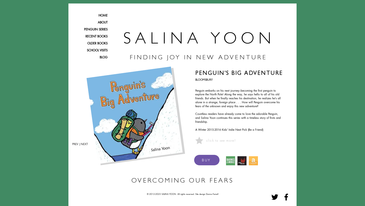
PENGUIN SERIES (96, 29)
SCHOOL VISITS (97, 50)
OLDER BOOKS (97, 43)
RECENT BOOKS (96, 36)
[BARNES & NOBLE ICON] (230, 160)
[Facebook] (286, 197)
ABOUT (103, 22)
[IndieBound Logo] (242, 160)
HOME (103, 15)
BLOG (104, 57)
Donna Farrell (212, 194)
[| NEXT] (85, 144)
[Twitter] (274, 197)
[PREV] (73, 144)
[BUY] (207, 160)
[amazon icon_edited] (253, 160)
